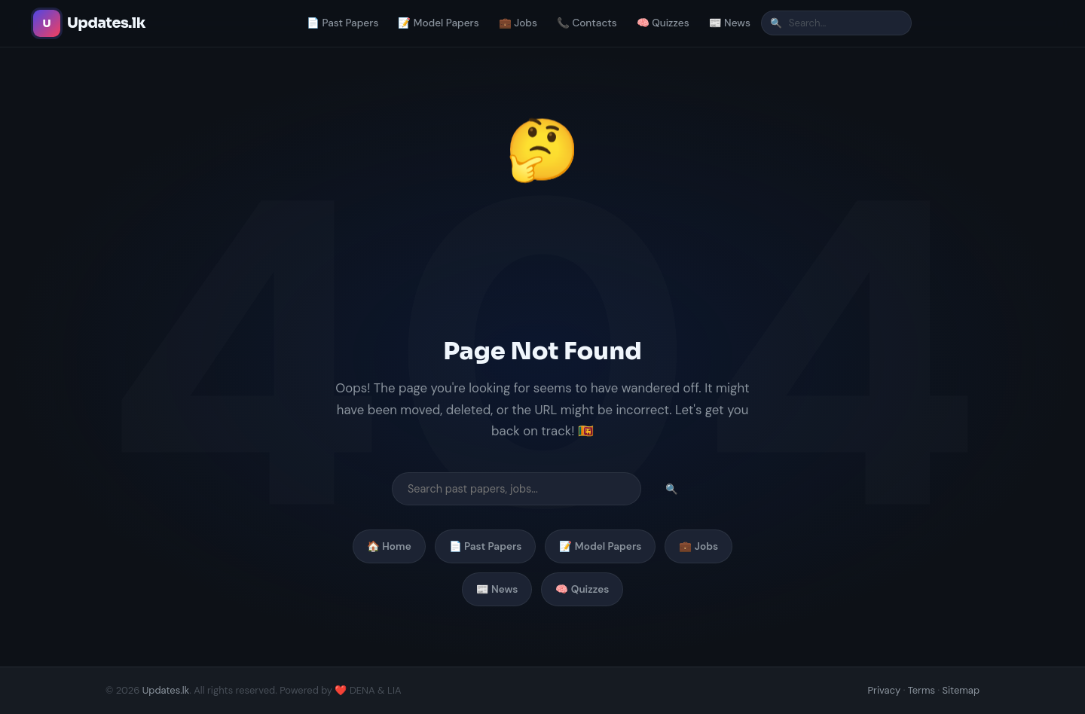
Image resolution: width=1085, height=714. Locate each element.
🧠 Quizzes (663, 23)
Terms (921, 690)
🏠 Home (389, 546)
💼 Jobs (518, 23)
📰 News (729, 23)
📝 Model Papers (438, 23)
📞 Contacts (587, 23)
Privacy (884, 690)
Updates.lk (165, 690)
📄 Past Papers (342, 23)
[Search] (836, 23)
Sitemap (961, 690)
